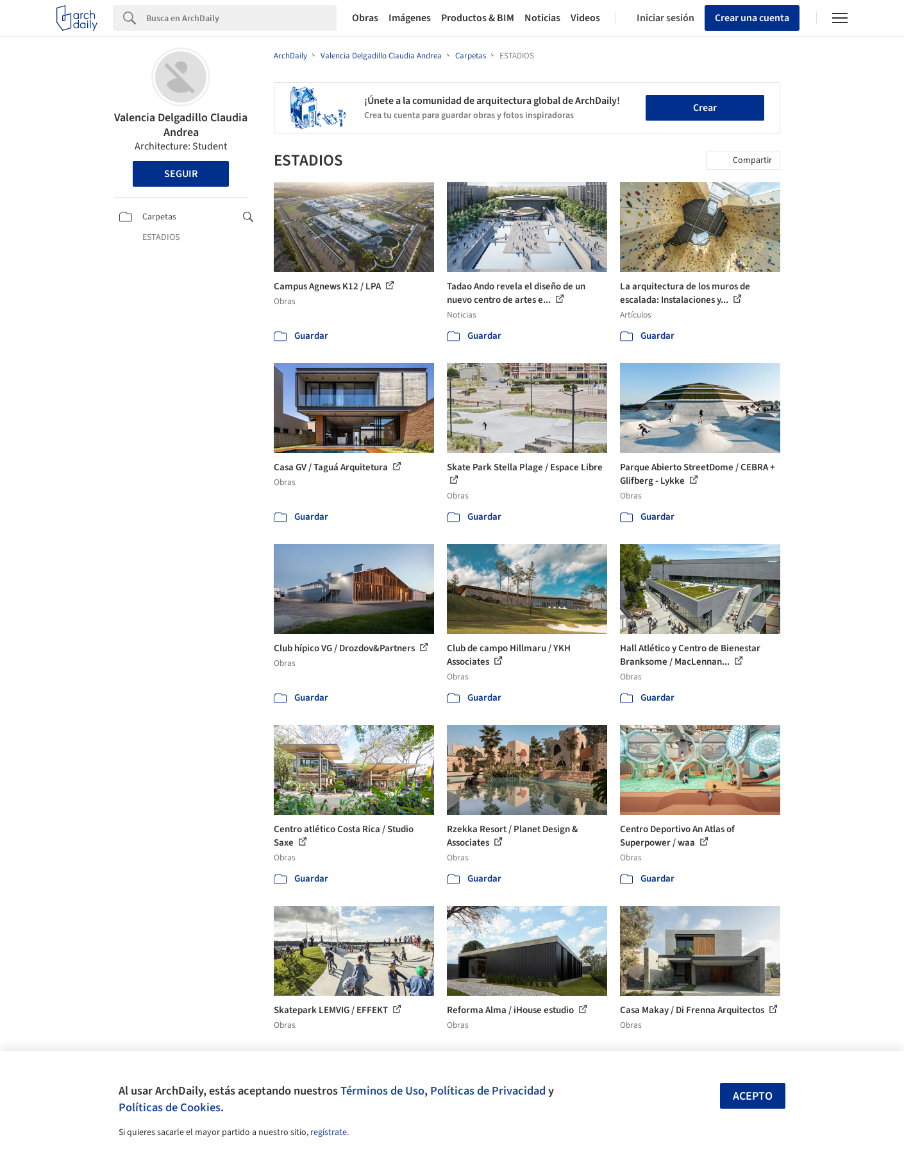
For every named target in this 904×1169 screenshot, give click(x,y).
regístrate (328, 1132)
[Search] (241, 18)
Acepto (753, 1096)
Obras (365, 18)
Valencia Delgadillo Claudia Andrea (180, 125)
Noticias (542, 18)
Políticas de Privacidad (488, 1090)
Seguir (180, 174)
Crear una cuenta (752, 18)
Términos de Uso (382, 1090)
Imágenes (410, 18)
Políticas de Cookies (170, 1107)
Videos (585, 18)
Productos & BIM (477, 18)
